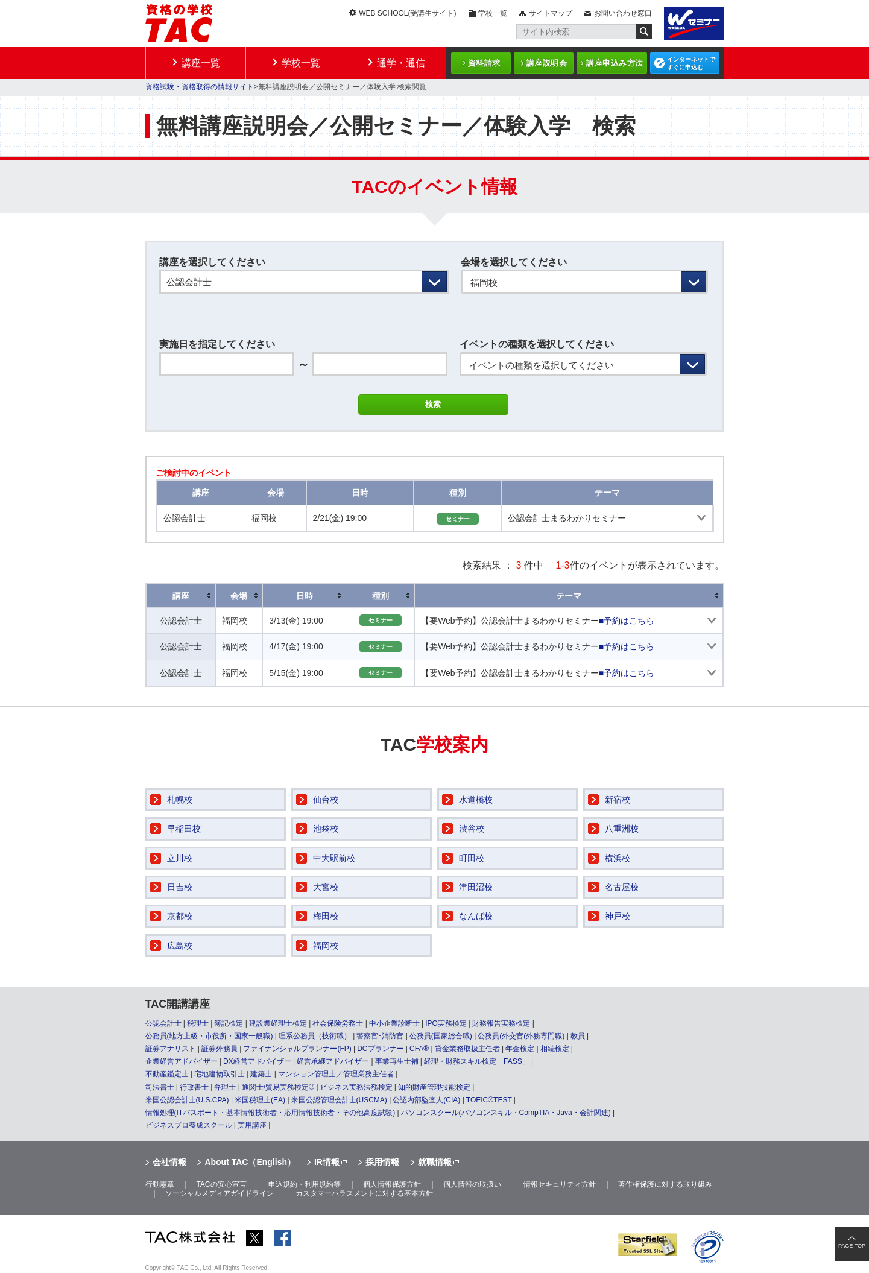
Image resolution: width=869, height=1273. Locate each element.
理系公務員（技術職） (315, 1036)
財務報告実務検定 (501, 1023)
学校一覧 (492, 13)
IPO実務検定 (446, 1023)
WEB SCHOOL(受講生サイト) (407, 13)
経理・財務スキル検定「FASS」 (476, 1061)
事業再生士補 (397, 1061)
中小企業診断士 (394, 1023)
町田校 (471, 858)
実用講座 (252, 1125)
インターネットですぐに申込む (691, 63)
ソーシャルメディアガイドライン (219, 1193)
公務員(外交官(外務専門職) (521, 1036)
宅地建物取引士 (219, 1074)
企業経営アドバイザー (181, 1061)
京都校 (179, 916)
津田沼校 (476, 887)
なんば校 (476, 916)
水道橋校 (476, 799)
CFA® (419, 1048)
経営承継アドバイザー (333, 1061)
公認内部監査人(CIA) (426, 1100)
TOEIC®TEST (489, 1100)
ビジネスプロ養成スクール (188, 1125)
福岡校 (325, 945)
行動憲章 (159, 1184)
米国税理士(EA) (260, 1100)
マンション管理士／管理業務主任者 (336, 1074)
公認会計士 (163, 1023)
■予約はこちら (626, 620)
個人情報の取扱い (472, 1184)
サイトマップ (550, 13)
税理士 (198, 1023)
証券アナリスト (170, 1048)
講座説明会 (546, 63)
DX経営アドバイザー (257, 1061)
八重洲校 (622, 828)
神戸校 (617, 916)
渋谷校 (471, 828)
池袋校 (325, 828)
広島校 (179, 945)
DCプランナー (380, 1048)
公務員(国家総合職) (440, 1036)
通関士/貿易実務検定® (278, 1087)
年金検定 (519, 1048)
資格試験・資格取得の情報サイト (199, 87)
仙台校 (325, 799)
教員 (577, 1036)
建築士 (261, 1074)
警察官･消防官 (379, 1036)
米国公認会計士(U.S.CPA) (187, 1100)
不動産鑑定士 (167, 1074)
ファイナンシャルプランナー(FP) (297, 1048)
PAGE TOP (851, 1246)
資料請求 (484, 63)
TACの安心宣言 (221, 1184)
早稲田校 (184, 828)
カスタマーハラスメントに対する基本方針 (364, 1193)
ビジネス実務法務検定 (356, 1087)
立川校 (179, 858)
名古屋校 (622, 887)
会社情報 (169, 1162)
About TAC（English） (249, 1162)
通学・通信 (401, 63)
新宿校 (617, 799)
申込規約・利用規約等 (304, 1184)
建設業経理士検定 (278, 1023)
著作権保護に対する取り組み (665, 1184)
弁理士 (225, 1087)
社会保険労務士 (337, 1023)
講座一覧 (201, 63)
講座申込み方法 (614, 63)
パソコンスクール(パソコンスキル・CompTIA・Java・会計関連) (506, 1112)
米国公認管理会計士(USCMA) (339, 1100)
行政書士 (194, 1087)
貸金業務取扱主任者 (467, 1048)
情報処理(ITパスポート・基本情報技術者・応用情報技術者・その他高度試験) (270, 1112)
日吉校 (179, 887)
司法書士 (159, 1087)
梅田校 (325, 916)
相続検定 (554, 1048)
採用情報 (382, 1162)
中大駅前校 (334, 858)
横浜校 (617, 858)
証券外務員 (219, 1048)
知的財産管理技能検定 (434, 1087)
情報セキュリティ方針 (559, 1184)
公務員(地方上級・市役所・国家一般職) (209, 1036)
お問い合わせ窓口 (623, 13)
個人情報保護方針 (392, 1184)
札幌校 (179, 799)
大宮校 (325, 887)
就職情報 (435, 1162)
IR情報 (327, 1162)
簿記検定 (228, 1023)
